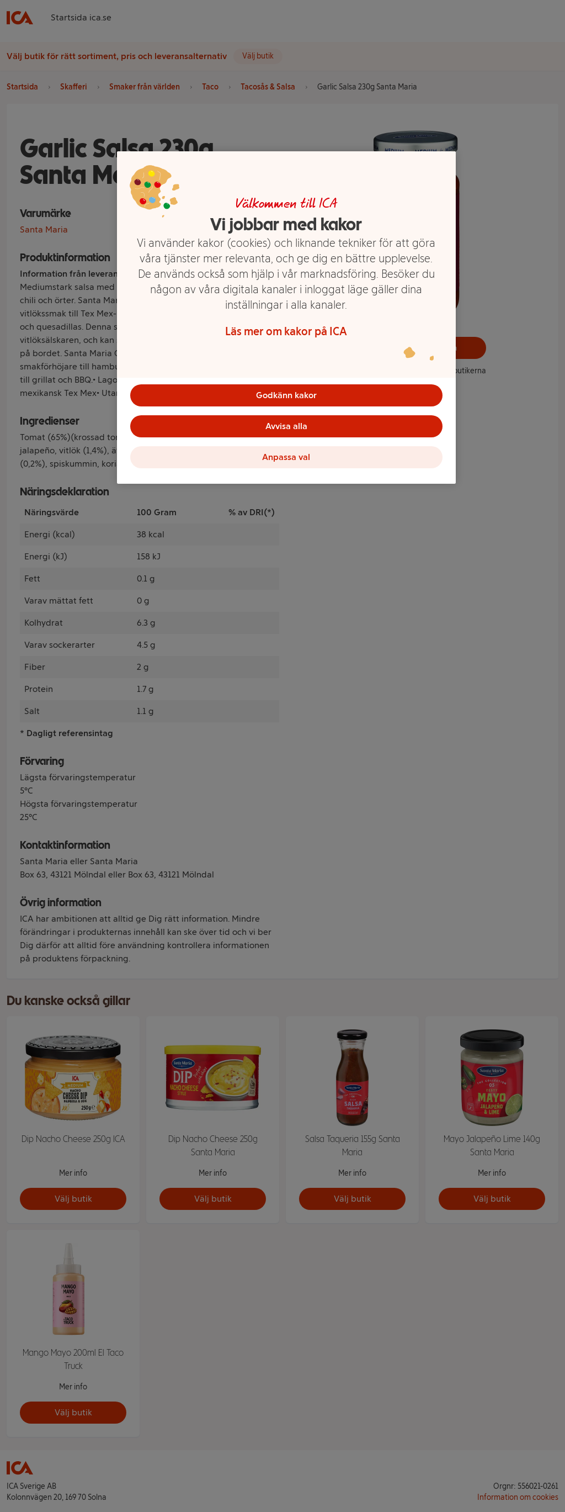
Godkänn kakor (286, 395)
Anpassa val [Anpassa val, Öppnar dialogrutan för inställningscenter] (286, 457)
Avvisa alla (286, 426)
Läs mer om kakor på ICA (286, 331)
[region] (286, 317)
